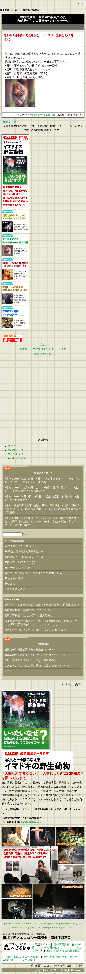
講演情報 (16, 923)
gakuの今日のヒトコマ (52, 947)
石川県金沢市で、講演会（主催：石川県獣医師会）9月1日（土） (42, 620)
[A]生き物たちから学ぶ (17, 546)
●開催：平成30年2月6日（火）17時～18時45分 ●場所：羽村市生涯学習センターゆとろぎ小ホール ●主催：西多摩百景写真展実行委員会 (42, 509)
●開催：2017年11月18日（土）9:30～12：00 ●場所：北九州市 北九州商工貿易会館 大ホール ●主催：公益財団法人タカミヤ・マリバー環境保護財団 (42, 521)
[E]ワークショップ (15, 567)
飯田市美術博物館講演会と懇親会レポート (29, 649)
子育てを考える (13, 589)
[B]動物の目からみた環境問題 (21, 551)
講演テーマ (26, 923)
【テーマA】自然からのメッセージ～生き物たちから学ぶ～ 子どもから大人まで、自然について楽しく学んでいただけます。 (15, 221)
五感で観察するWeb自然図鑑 (63, 950)
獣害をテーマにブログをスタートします (43, 349)
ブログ (43, 344)
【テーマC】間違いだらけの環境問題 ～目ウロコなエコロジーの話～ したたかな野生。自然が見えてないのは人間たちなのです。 (15, 269)
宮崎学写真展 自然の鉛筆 (20, 610)
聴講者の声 (54, 923)
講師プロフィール (40, 923)
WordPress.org (16, 458)
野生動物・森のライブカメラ (60, 956)
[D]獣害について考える (17, 562)
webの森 (8, 959)
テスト (8, 671)
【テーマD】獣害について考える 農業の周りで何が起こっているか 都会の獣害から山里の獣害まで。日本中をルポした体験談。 (15, 293)
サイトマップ (67, 927)
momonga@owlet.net (31, 822)
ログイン (13, 446)
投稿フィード (15, 450)
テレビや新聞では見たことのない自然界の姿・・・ (34, 660)
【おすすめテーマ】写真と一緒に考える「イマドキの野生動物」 (15, 171)
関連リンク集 (54, 927)
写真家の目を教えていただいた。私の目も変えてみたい (36, 654)
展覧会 (8, 583)
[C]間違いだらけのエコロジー (21, 556)
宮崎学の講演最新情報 (43, 115)
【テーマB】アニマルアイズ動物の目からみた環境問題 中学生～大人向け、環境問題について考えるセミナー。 (15, 245)
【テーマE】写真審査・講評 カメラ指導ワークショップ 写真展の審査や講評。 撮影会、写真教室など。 (15, 317)
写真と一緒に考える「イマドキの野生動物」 (30, 573)
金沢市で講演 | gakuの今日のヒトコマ (30, 624)
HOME (8, 923)
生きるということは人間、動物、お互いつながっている (36, 665)
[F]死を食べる (12, 578)
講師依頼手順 (65, 923)
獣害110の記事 (43, 354)
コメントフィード (18, 454)
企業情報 (23, 927)
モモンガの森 (25, 959)
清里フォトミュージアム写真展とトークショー (31, 604)
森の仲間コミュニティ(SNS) (22, 956)
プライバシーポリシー (38, 927)
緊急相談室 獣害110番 (12, 338)
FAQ (75, 923)
